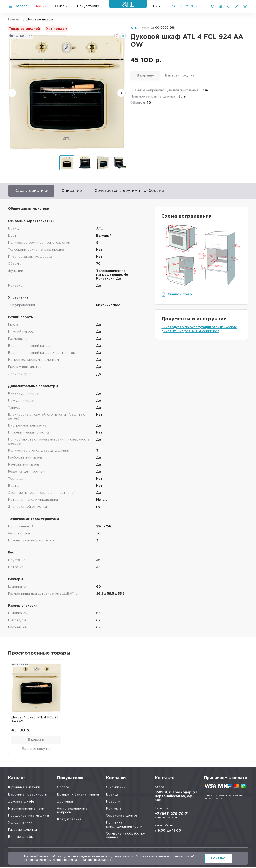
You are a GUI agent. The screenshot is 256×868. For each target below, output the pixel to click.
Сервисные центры (122, 816)
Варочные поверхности (27, 795)
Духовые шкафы (21, 802)
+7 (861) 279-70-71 (184, 6)
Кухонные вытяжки (24, 788)
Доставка (65, 802)
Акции (41, 6)
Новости (113, 802)
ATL (133, 28)
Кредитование (69, 820)
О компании (116, 788)
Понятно (218, 858)
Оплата (63, 788)
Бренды (112, 795)
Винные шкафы (20, 837)
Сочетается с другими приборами (133, 191)
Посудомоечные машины (28, 816)
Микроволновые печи (26, 809)
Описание (73, 191)
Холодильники (20, 823)
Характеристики (32, 191)
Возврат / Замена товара (78, 795)
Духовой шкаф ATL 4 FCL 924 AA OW (32, 720)
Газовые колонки (22, 830)
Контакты (114, 809)
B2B (156, 6)
